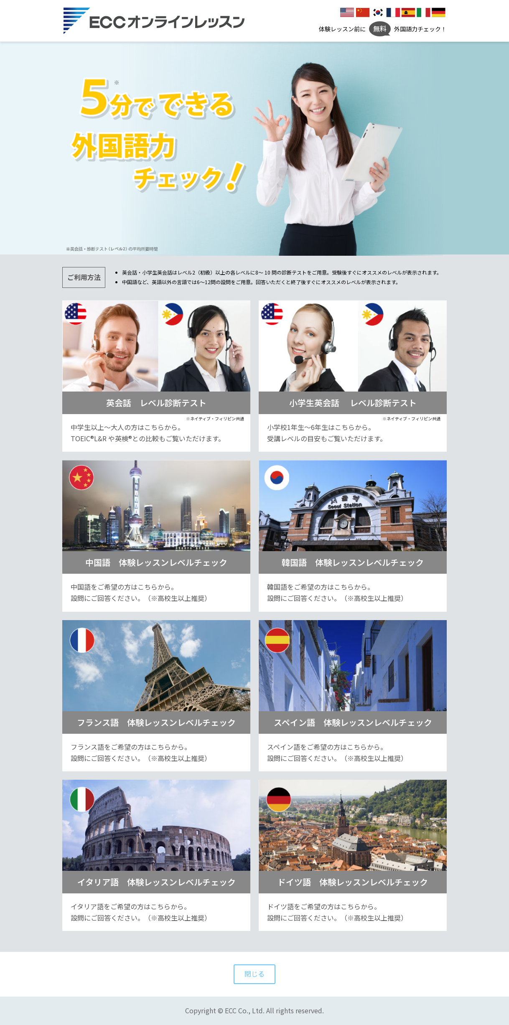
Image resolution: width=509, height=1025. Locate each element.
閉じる (254, 974)
